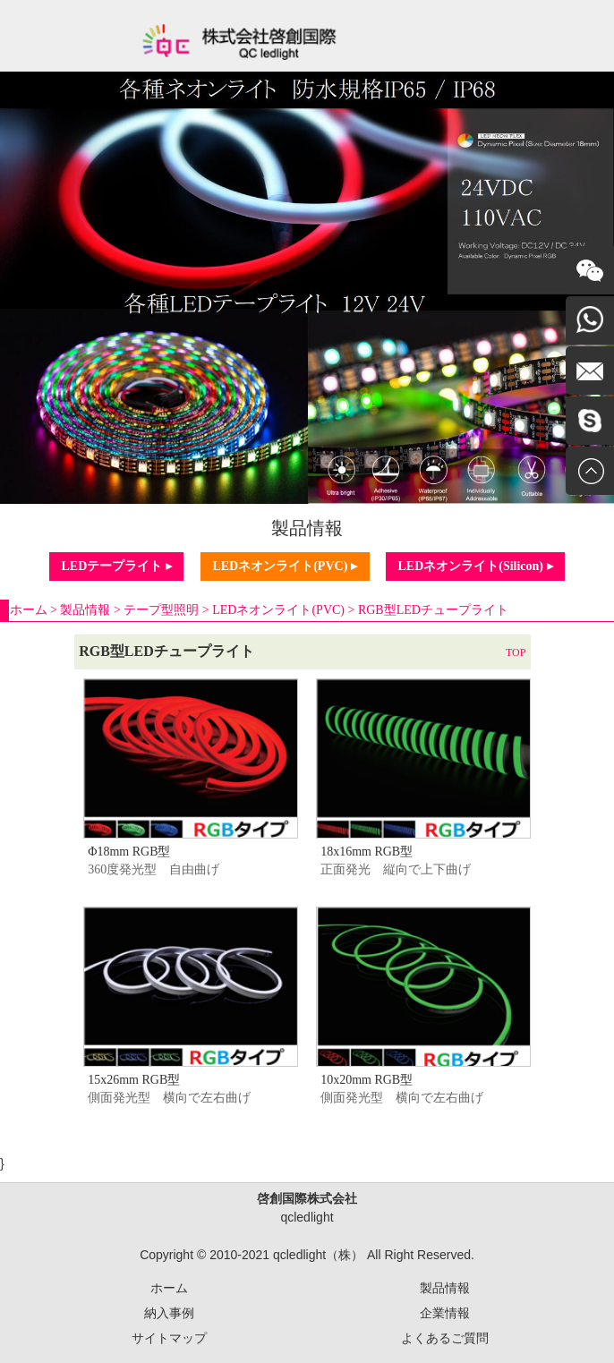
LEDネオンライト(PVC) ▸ (284, 566)
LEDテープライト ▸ (116, 566)
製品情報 (85, 610)
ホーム (28, 610)
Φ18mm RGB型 (129, 851)
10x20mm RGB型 (366, 1079)
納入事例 (169, 1313)
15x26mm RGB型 (134, 1079)
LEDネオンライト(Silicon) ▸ (474, 566)
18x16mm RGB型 (366, 851)
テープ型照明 (161, 610)
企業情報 (445, 1313)
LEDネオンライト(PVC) (278, 610)
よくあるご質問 (445, 1338)
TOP (515, 652)
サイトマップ (169, 1338)
